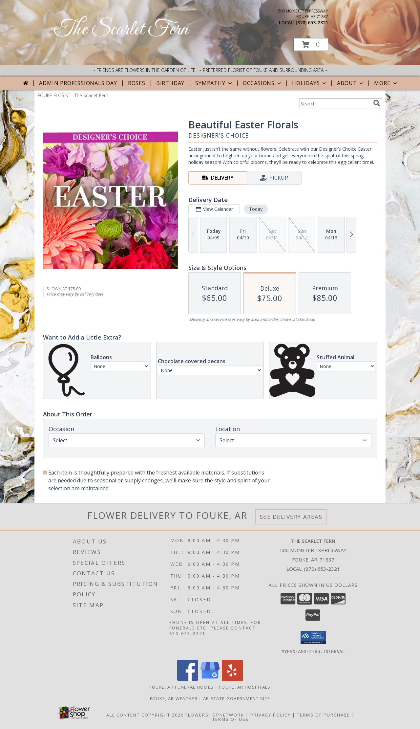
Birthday (170, 83)
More (386, 83)
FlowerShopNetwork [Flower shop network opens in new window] (214, 715)
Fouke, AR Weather (174, 698)
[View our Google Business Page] (210, 678)
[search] (376, 103)
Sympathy (214, 83)
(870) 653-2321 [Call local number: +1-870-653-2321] (312, 22)
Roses (136, 83)
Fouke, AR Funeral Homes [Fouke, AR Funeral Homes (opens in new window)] (181, 687)
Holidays (309, 83)
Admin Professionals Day (78, 83)
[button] (310, 44)
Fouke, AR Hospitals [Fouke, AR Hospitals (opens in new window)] (245, 687)
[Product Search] (335, 103)
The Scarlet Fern (121, 29)
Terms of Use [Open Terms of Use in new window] (230, 719)
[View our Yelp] (232, 678)
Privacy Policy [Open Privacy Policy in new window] (270, 715)
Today (255, 209)
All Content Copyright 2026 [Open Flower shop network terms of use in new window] (145, 715)
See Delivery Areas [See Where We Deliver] (291, 516)
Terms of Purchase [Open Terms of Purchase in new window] (323, 715)
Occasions (263, 83)
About (351, 83)
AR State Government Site (236, 698)
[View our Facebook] (187, 678)
